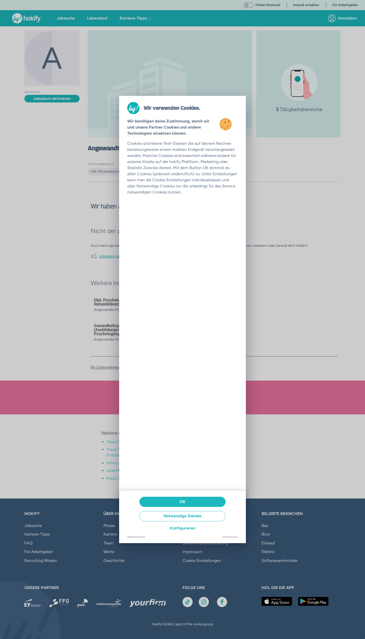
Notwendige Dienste (182, 515)
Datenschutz (136, 537)
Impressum (230, 537)
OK (182, 501)
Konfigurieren (182, 528)
